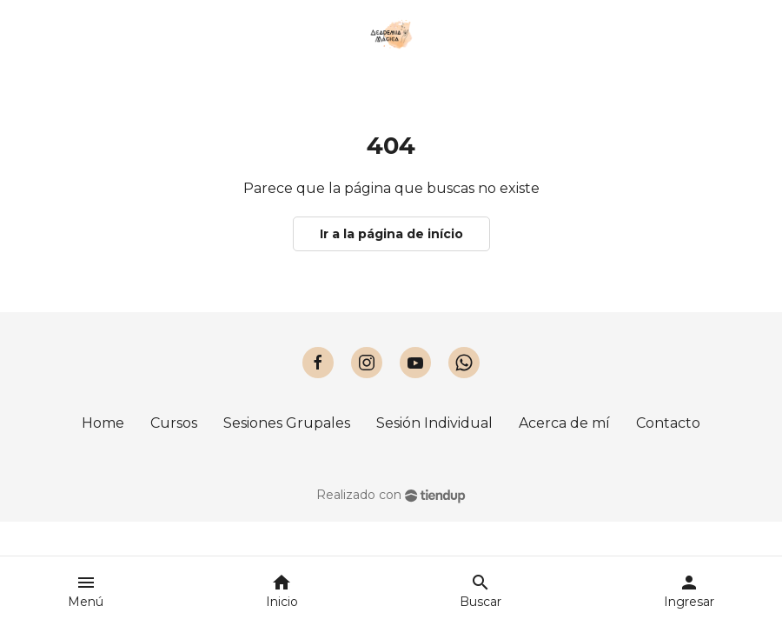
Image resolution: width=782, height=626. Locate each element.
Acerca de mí (564, 423)
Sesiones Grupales (286, 423)
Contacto (668, 423)
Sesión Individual (434, 423)
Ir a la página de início (391, 234)
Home (103, 423)
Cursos (173, 423)
